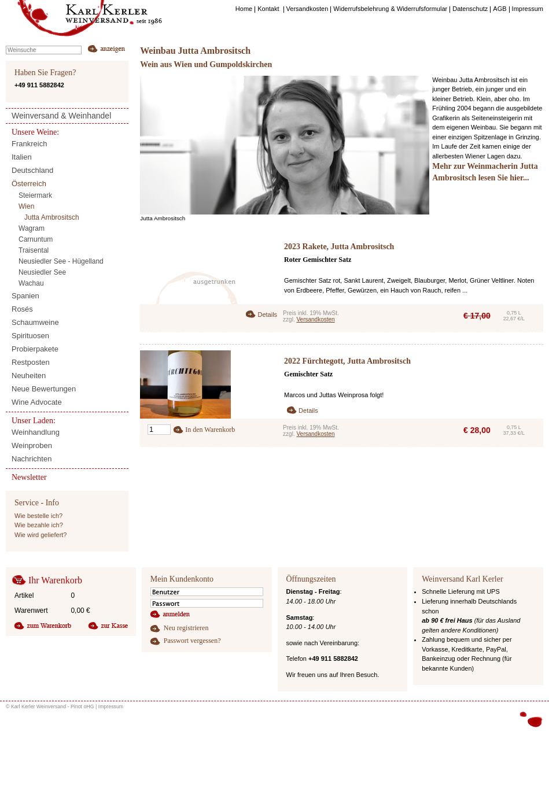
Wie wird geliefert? (40, 534)
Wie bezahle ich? (38, 524)
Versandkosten (315, 319)
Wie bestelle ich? (38, 515)
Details (267, 314)
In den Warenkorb (210, 430)
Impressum (111, 706)
